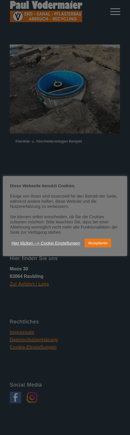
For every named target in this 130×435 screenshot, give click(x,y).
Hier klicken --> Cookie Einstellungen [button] (45, 243)
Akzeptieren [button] (98, 243)
